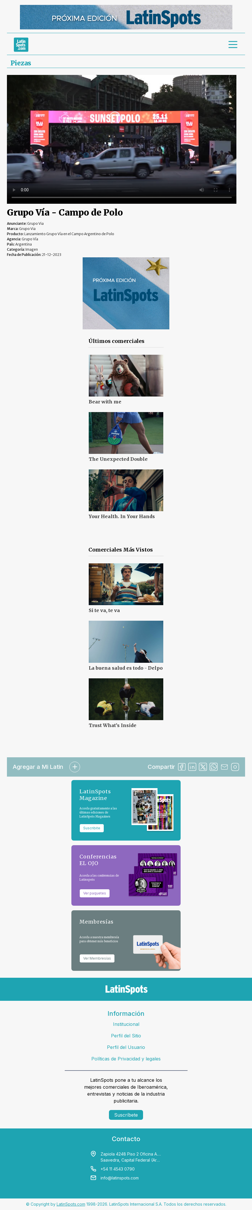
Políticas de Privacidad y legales (126, 1059)
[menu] (233, 45)
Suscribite (91, 828)
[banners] (126, 17)
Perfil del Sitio (126, 1036)
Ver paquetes (94, 893)
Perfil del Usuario (126, 1047)
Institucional (126, 1024)
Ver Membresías (97, 958)
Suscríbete (126, 1115)
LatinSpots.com (71, 1204)
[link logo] (21, 44)
